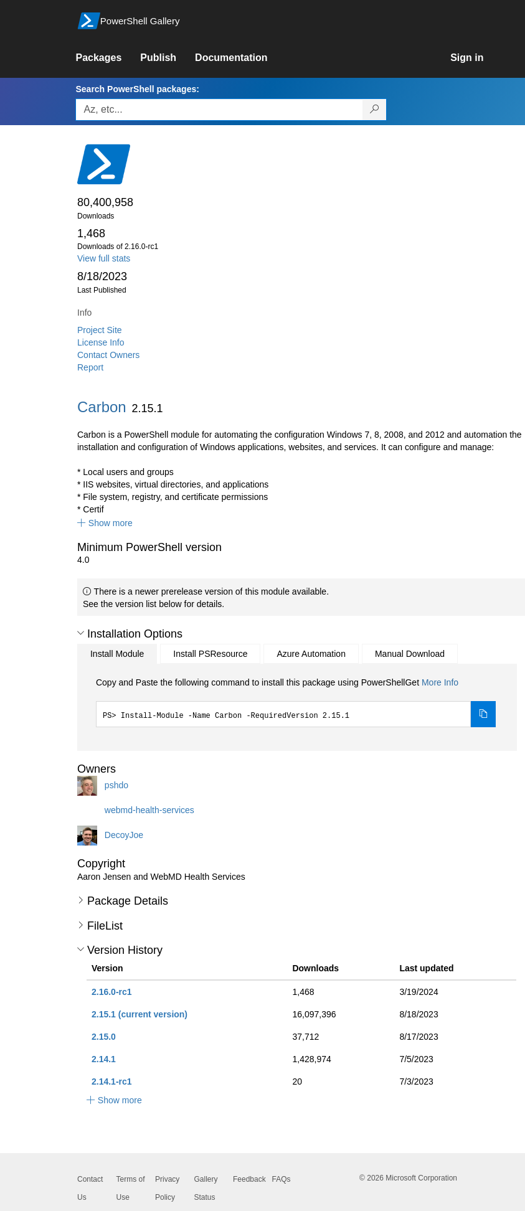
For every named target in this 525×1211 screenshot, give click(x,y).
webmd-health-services (149, 810)
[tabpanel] (296, 701)
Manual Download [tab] (410, 654)
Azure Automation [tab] (311, 654)
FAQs (281, 1179)
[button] (105, 523)
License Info (101, 342)
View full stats (103, 258)
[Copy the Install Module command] (483, 714)
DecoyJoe (124, 835)
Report (90, 367)
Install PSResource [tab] (210, 654)
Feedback (249, 1179)
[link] (107, 58)
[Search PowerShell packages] (374, 109)
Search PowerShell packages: (137, 89)
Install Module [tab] (117, 654)
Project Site (99, 330)
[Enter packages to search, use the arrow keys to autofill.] (219, 109)
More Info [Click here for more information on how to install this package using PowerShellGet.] (440, 682)
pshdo (116, 785)
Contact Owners (108, 355)
